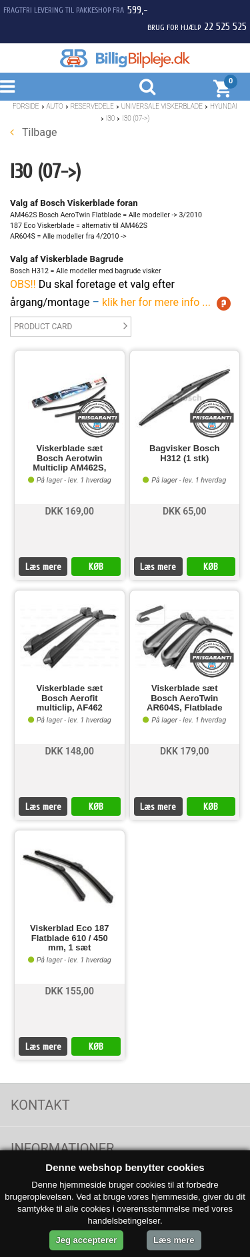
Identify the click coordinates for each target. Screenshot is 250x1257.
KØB (96, 567)
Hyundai (223, 106)
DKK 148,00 (69, 751)
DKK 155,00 (69, 991)
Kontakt (40, 1105)
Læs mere (43, 567)
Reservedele (92, 106)
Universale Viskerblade (162, 106)
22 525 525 (225, 27)
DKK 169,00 (69, 511)
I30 (110, 118)
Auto (55, 106)
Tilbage (33, 132)
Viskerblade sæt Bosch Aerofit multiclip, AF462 (70, 698)
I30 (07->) (135, 118)
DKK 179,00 (184, 751)
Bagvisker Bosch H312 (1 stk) (184, 453)
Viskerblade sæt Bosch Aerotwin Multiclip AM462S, (69, 458)
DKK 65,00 (185, 511)
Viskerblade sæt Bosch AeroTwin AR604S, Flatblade (184, 698)
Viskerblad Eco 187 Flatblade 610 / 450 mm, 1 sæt (69, 938)
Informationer (62, 1148)
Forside (26, 106)
